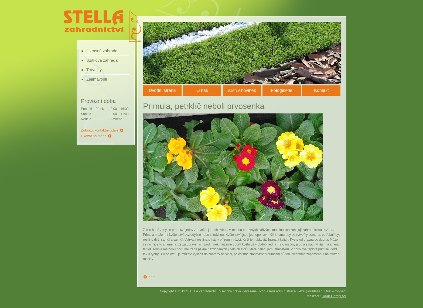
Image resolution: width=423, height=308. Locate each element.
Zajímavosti (96, 79)
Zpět (151, 277)
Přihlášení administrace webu (282, 291)
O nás (202, 90)
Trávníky (94, 69)
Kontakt (321, 90)
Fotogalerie (281, 90)
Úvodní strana (162, 90)
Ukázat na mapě (94, 136)
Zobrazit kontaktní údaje (99, 130)
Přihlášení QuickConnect (327, 291)
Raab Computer (334, 296)
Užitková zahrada (102, 60)
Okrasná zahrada (101, 51)
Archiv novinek (242, 90)
